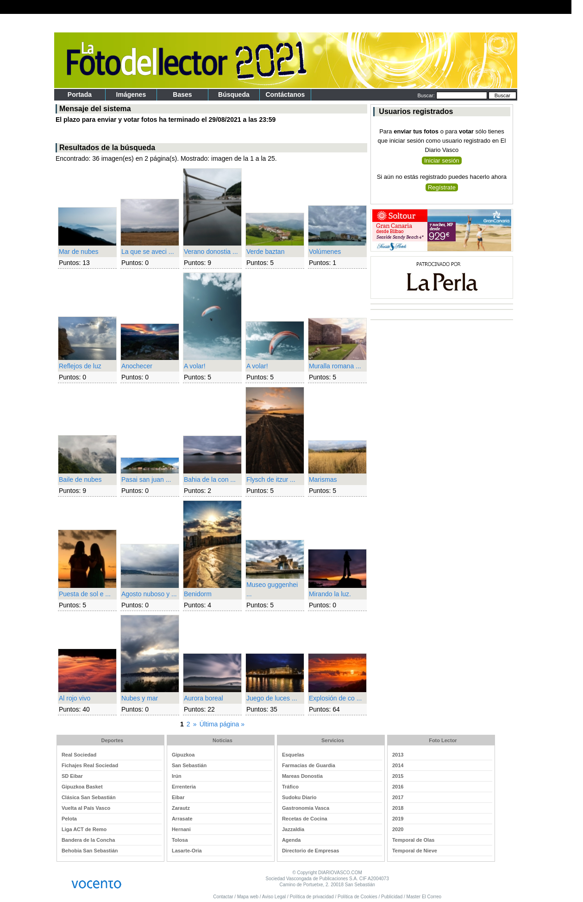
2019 (397, 818)
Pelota (69, 818)
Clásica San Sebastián (89, 797)
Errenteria (184, 786)
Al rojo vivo (74, 698)
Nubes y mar (139, 698)
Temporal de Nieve (414, 850)
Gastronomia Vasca (305, 808)
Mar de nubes (79, 251)
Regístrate (442, 187)
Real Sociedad (79, 754)
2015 (397, 776)
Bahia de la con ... (210, 479)
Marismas (323, 479)
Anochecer (136, 366)
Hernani (181, 829)
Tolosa (180, 840)
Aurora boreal (203, 698)
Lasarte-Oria (187, 850)
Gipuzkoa (183, 754)
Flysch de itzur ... (270, 479)
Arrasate (182, 818)
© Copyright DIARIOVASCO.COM (327, 872)
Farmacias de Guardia (308, 765)
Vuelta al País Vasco (86, 808)
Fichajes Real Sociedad (90, 765)
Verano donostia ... (211, 251)
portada (80, 94)
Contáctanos (285, 94)
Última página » (222, 724)
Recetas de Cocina (304, 818)
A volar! (195, 366)
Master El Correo (424, 896)
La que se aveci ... (147, 251)
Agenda (291, 840)
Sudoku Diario (299, 797)
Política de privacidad (312, 896)
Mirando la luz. (330, 594)
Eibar (178, 797)
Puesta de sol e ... (85, 594)
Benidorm (198, 594)
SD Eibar (72, 776)
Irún (177, 776)
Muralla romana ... (335, 366)
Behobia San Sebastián (90, 850)
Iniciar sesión (441, 160)
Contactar (223, 896)
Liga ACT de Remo (84, 829)
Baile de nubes (80, 479)
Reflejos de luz (80, 366)
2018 (397, 808)
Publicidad (391, 896)
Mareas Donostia (302, 776)
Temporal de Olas (413, 840)
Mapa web (247, 896)
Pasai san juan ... (146, 479)
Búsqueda (234, 94)
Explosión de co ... (335, 698)
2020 (397, 829)
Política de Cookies (357, 896)
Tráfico (290, 786)
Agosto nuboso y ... (149, 594)
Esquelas (293, 754)
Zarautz (181, 808)
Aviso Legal (274, 896)
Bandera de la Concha (88, 840)
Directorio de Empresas (310, 850)
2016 (397, 786)
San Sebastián (189, 765)
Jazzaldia (293, 829)
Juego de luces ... (271, 698)
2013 (397, 754)
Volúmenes (325, 251)
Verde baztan (265, 251)
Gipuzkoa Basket (82, 786)
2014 (397, 765)
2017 (397, 797)
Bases (182, 94)
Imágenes (131, 94)
